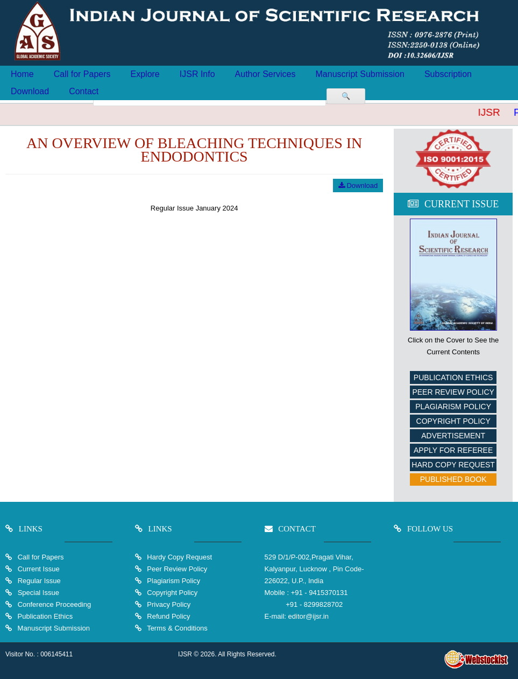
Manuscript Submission (360, 74)
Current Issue (39, 569)
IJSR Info (197, 74)
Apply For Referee (453, 450)
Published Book (453, 479)
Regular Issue (39, 581)
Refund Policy (167, 616)
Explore (145, 74)
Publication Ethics (453, 377)
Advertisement (453, 435)
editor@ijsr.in (308, 616)
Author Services (265, 74)
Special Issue (38, 593)
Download (30, 91)
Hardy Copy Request (178, 557)
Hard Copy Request (453, 464)
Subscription (448, 74)
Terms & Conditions (176, 628)
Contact (83, 91)
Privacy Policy (168, 604)
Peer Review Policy (453, 392)
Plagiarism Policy (453, 406)
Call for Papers (82, 74)
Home (22, 74)
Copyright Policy (453, 421)
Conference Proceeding (54, 604)
